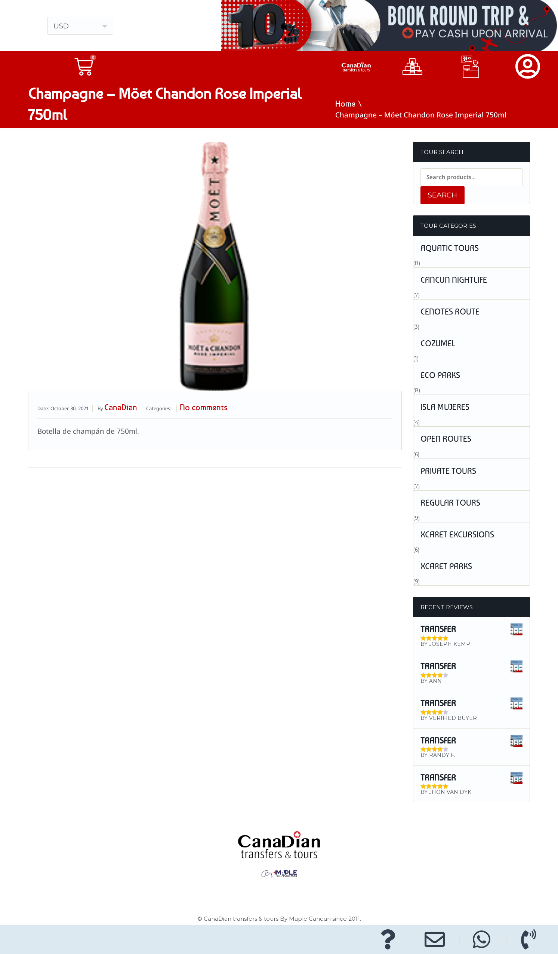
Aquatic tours (449, 248)
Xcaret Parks (446, 566)
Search (442, 195)
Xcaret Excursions (457, 534)
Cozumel (438, 343)
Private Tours (448, 471)
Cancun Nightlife (453, 280)
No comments (204, 407)
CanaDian (120, 407)
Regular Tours (450, 502)
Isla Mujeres (444, 407)
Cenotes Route (450, 311)
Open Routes (445, 439)
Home (345, 103)
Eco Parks (440, 375)
